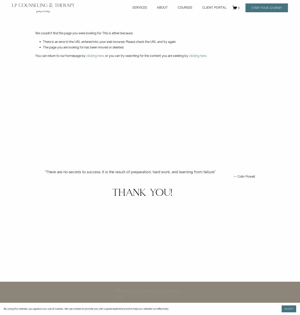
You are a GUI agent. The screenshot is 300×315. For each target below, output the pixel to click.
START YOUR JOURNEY (267, 7)
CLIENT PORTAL (214, 7)
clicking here (95, 56)
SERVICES (139, 7)
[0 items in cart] (236, 7)
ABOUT (162, 7)
